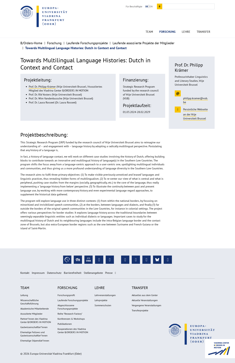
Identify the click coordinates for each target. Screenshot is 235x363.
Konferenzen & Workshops (71, 318)
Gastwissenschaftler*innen (34, 327)
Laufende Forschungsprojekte (87, 43)
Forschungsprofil (66, 295)
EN (151, 6)
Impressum (38, 273)
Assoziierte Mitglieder (31, 313)
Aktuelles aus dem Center (145, 295)
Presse (109, 273)
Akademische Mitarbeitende (34, 308)
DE (146, 6)
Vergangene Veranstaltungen (146, 305)
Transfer (203, 27)
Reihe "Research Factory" (70, 313)
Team (149, 27)
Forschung (167, 27)
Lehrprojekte (101, 300)
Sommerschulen (103, 305)
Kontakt (24, 273)
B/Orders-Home (31, 43)
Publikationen (65, 323)
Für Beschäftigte (134, 6)
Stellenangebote (93, 273)
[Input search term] (188, 6)
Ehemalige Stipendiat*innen (34, 340)
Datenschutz (54, 273)
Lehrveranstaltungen (105, 295)
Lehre (186, 27)
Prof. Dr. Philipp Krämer (42, 86)
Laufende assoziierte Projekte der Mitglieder (143, 43)
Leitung (24, 295)
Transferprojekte (140, 310)
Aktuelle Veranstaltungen (145, 300)
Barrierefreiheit (72, 273)
